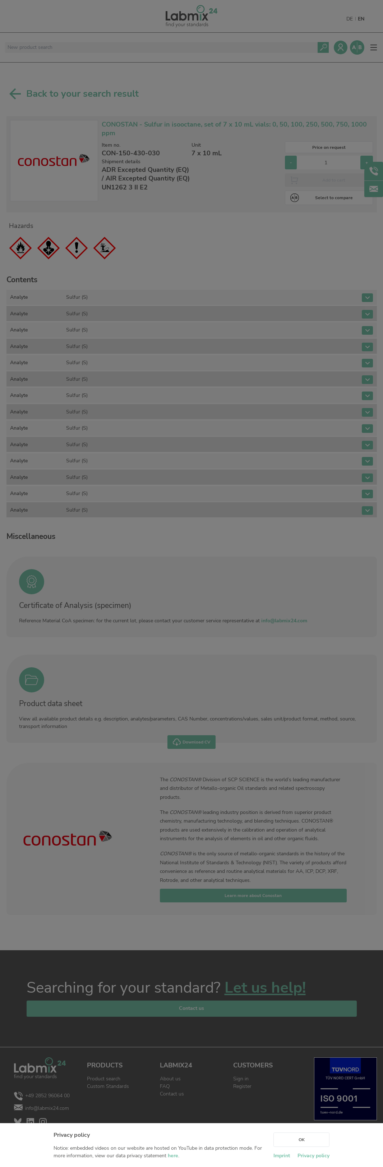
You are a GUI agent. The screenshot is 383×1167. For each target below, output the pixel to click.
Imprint (281, 1155)
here (173, 1155)
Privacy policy (313, 1155)
